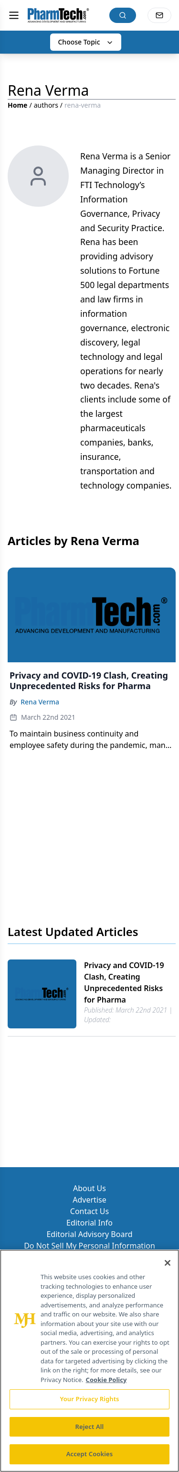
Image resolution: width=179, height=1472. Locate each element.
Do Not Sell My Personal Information (89, 1245)
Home (17, 105)
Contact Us (89, 1211)
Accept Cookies (89, 1454)
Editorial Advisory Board (89, 1234)
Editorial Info (89, 1222)
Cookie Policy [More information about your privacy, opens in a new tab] (106, 1379)
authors (46, 105)
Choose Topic (85, 41)
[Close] (167, 1262)
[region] (89, 1360)
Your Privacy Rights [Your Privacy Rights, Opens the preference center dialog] (89, 1398)
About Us (89, 1188)
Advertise (89, 1199)
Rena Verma (40, 701)
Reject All (89, 1426)
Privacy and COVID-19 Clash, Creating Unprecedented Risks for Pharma (124, 982)
